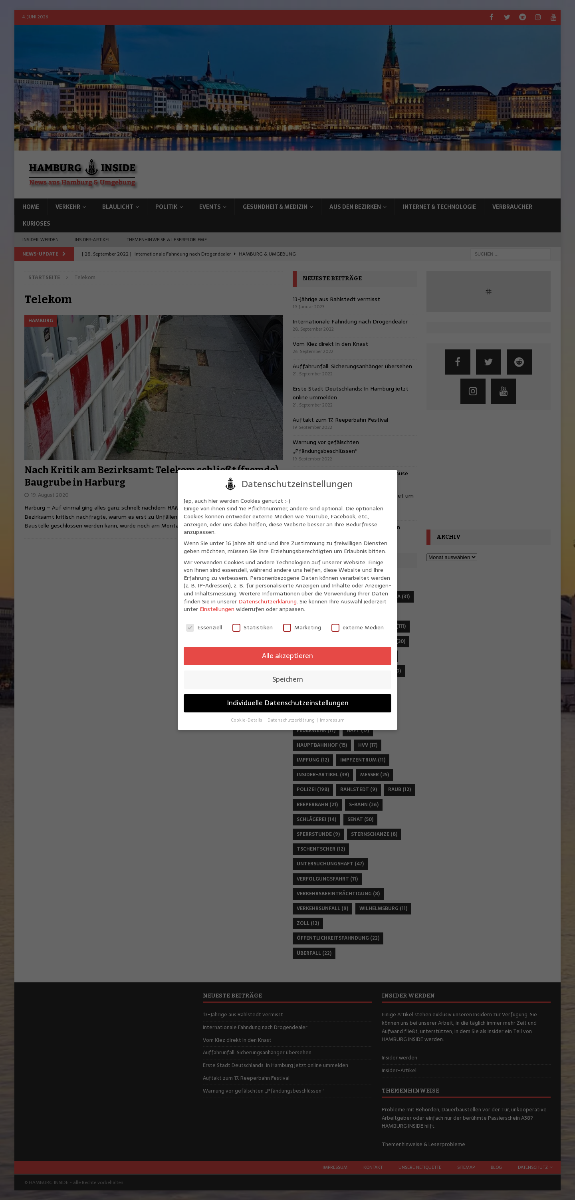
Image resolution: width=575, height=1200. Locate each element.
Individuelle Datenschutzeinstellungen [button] (288, 702)
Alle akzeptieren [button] (287, 655)
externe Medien (357, 627)
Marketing (302, 627)
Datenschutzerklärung (267, 601)
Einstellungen (217, 609)
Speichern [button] (287, 679)
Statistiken (252, 627)
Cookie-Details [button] (247, 720)
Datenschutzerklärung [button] (292, 720)
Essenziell (204, 627)
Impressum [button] (332, 720)
